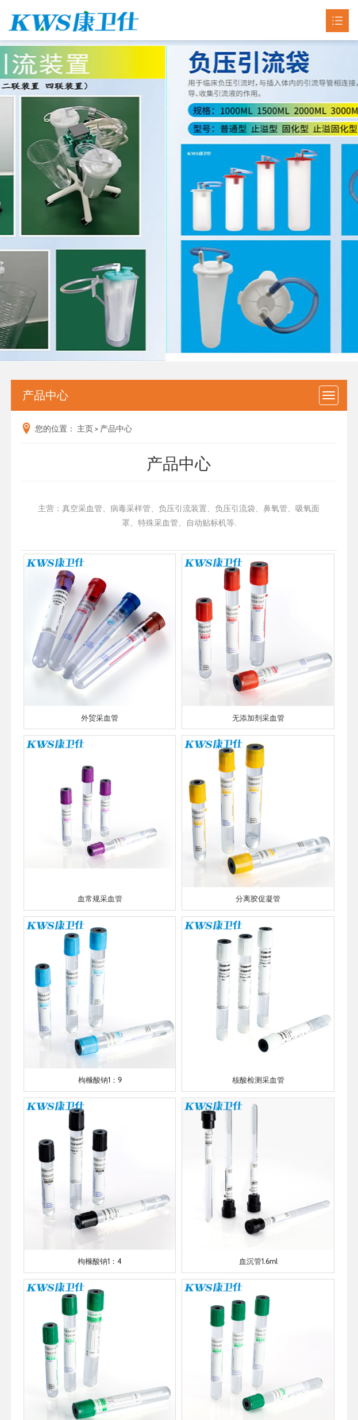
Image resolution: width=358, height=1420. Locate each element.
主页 (85, 428)
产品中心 (116, 428)
